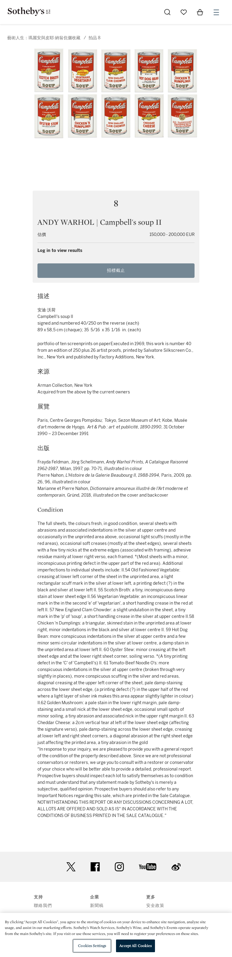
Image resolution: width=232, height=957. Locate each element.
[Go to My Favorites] (184, 12)
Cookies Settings (92, 945)
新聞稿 (97, 905)
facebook (95, 866)
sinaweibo (176, 867)
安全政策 (155, 905)
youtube (147, 866)
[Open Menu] (216, 12)
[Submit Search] (167, 12)
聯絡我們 (43, 905)
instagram (119, 866)
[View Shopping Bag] (200, 12)
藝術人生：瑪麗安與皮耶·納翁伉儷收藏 (43, 37)
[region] (116, 935)
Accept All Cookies (135, 945)
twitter (71, 867)
